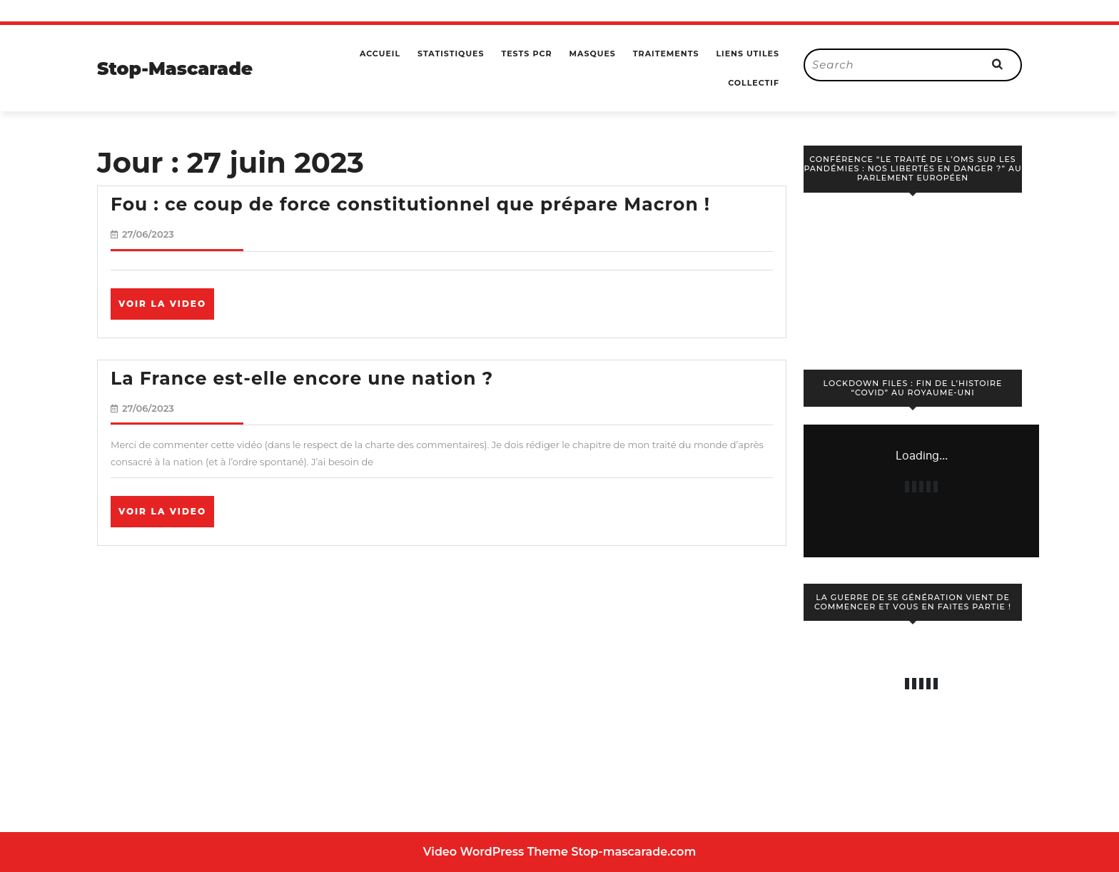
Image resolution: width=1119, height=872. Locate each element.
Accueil (380, 54)
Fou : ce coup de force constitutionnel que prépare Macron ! (410, 204)
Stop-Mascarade (175, 68)
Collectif (753, 83)
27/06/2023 (148, 234)
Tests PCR (526, 54)
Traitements (666, 54)
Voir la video (166, 308)
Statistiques (450, 54)
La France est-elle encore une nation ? (302, 378)
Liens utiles (747, 54)
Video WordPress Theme (495, 851)
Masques (592, 54)
